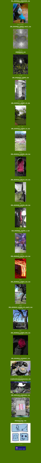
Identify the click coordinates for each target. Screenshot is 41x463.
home (17, 461)
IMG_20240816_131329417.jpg (20, 368)
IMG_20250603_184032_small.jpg (20, 27)
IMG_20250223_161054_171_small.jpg (20, 316)
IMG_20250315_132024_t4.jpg (20, 132)
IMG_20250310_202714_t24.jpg (20, 185)
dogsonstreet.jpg (20, 432)
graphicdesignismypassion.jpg (20, 389)
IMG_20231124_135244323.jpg (20, 406)
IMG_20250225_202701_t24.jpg (20, 263)
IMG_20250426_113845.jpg (20, 80)
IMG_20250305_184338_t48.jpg (20, 211)
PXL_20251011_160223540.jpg (20, 1)
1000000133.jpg (20, 53)
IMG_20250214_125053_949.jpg (20, 342)
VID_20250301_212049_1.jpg (20, 237)
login (24, 461)
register (20, 461)
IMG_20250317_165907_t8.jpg (20, 106)
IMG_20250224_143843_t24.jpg (20, 289)
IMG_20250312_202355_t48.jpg (20, 158)
